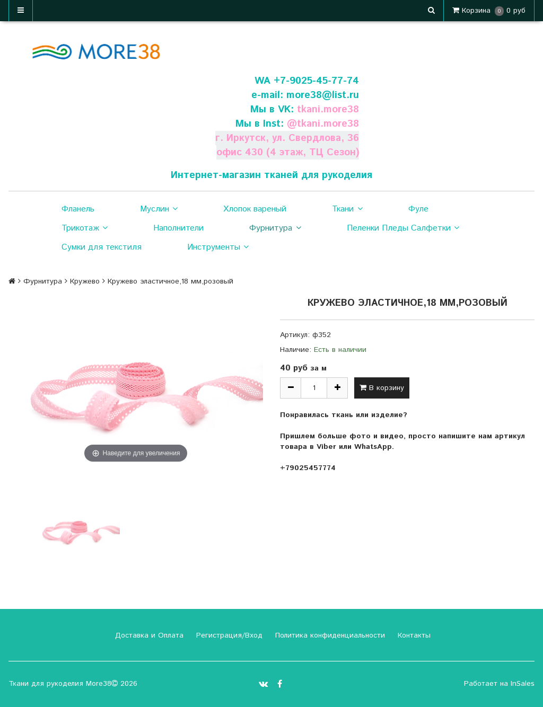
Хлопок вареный (254, 209)
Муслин (159, 209)
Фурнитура (275, 228)
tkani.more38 (327, 109)
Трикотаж (85, 228)
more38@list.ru (322, 95)
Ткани (347, 209)
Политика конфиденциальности (329, 635)
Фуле (418, 209)
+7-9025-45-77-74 (316, 81)
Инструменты (218, 247)
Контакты (413, 635)
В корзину (382, 388)
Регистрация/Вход (228, 635)
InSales (523, 683)
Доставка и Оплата (147, 635)
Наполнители (178, 228)
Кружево (85, 281)
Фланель (78, 209)
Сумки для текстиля (102, 247)
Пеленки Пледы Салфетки (403, 228)
